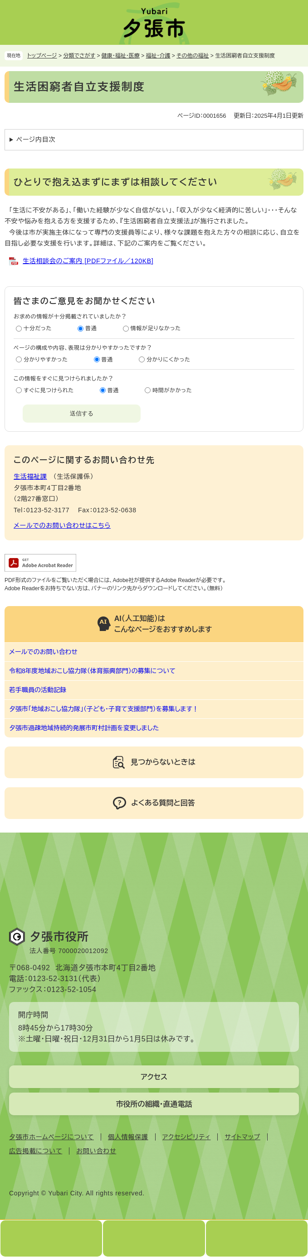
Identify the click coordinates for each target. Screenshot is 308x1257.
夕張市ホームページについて (51, 1137)
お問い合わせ (96, 1151)
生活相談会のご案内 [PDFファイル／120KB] (88, 261)
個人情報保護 (128, 1137)
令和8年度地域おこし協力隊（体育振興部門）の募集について (92, 670)
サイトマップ (242, 1137)
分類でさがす (79, 56)
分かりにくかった (168, 359)
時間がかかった (172, 390)
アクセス (154, 1077)
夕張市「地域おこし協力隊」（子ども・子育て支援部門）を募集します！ (104, 709)
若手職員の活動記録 (37, 690)
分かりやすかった (46, 359)
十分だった (38, 328)
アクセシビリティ (186, 1137)
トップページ (42, 56)
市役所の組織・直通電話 (154, 1104)
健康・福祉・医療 (121, 56)
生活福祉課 (30, 476)
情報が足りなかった (156, 328)
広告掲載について (35, 1151)
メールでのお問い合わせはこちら (62, 525)
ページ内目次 (35, 139)
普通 (91, 328)
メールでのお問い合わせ (43, 651)
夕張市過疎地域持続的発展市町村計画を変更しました (84, 728)
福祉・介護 (158, 56)
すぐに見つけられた (49, 390)
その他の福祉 (192, 56)
